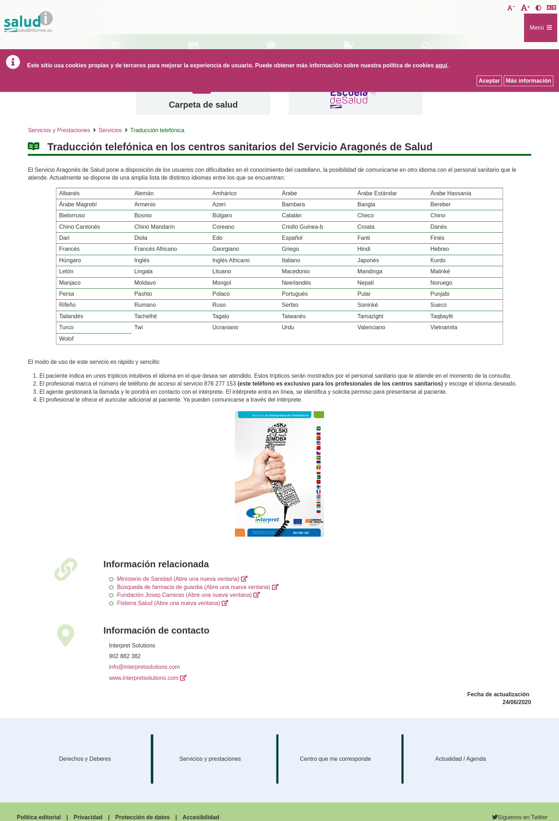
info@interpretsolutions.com (144, 667)
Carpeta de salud (203, 104)
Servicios (110, 130)
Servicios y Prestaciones (59, 130)
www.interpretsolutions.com (144, 678)
